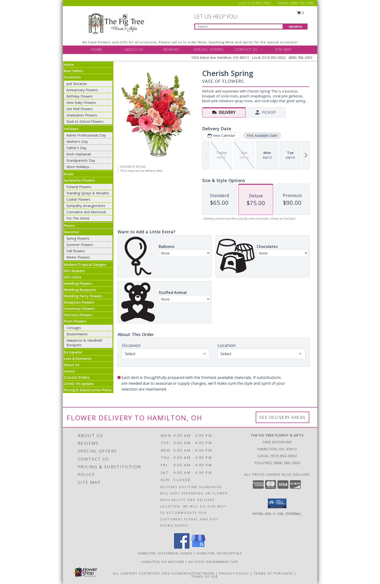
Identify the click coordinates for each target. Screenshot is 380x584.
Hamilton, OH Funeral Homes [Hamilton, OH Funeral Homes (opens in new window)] (165, 553)
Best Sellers (73, 71)
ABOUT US (134, 49)
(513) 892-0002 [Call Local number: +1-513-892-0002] (260, 3)
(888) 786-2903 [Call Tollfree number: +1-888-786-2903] (302, 3)
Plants (69, 225)
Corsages (73, 327)
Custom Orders (76, 377)
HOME (96, 49)
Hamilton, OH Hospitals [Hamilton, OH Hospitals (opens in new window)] (219, 553)
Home (69, 64)
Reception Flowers (79, 302)
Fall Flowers (75, 251)
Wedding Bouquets (80, 289)
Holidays (71, 128)
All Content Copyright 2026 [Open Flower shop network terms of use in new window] (141, 573)
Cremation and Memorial (86, 212)
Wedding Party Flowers (83, 296)
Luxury (69, 371)
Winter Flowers (78, 257)
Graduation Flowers (81, 115)
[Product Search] (238, 26)
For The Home (77, 218)
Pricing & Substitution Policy (88, 390)
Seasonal (71, 232)
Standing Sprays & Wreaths (87, 193)
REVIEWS (171, 49)
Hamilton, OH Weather (163, 562)
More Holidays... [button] (78, 166)
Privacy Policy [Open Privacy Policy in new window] (234, 573)
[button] (277, 503)
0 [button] (300, 12)
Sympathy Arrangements (85, 205)
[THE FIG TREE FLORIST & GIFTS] (117, 22)
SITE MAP (283, 49)
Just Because (76, 83)
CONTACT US (246, 49)
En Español (73, 352)
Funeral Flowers (78, 186)
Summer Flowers (79, 244)
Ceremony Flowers (79, 308)
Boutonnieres (77, 334)
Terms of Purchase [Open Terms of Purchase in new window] (273, 573)
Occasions (72, 77)
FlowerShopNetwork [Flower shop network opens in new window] (193, 573)
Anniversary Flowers (82, 90)
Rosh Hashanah (78, 154)
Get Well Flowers (79, 109)
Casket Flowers (78, 199)
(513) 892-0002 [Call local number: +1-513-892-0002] (283, 455)
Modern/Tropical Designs (85, 264)
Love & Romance (77, 358)
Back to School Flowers (84, 121)
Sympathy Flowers (79, 180)
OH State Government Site (213, 562)
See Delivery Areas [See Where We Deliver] (282, 417)
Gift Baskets (74, 271)
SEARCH (295, 27)
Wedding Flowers (78, 283)
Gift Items (72, 277)
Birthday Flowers (79, 96)
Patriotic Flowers (78, 315)
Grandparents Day (80, 160)
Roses (68, 174)
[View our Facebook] (182, 547)
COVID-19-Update (79, 383)
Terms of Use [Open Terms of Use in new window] (204, 576)
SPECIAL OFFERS (209, 49)
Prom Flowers (75, 321)
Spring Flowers (77, 238)
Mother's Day (77, 141)
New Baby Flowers (81, 102)
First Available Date (262, 135)
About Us (71, 364)
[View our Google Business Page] (198, 547)
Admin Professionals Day (86, 135)
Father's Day (76, 148)
